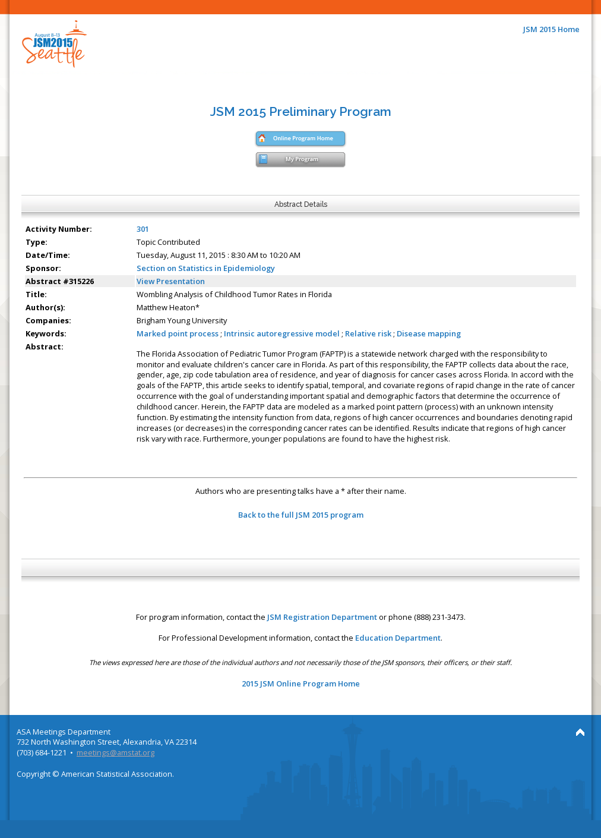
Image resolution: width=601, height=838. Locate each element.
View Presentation (171, 281)
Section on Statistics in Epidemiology (206, 268)
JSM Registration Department (322, 617)
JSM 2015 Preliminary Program (300, 111)
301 (143, 228)
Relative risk (368, 333)
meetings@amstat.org (115, 752)
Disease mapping (429, 333)
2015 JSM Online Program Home (301, 683)
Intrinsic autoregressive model (282, 333)
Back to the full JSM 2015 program (300, 514)
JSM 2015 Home (551, 29)
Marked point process (178, 333)
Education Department (398, 637)
